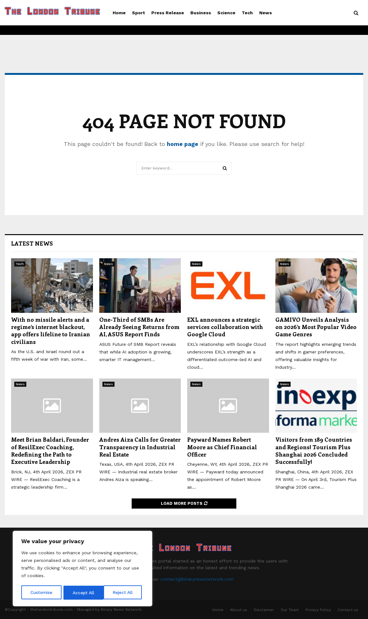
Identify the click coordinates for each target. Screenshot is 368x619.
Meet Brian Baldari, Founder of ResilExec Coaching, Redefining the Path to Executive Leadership (50, 450)
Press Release (167, 12)
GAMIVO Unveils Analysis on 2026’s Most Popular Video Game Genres (316, 327)
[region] (82, 569)
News (265, 12)
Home (119, 12)
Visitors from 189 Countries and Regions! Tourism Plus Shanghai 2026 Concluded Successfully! (313, 450)
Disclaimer (264, 610)
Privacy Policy (318, 610)
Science (226, 12)
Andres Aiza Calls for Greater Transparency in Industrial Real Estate (140, 447)
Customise (41, 592)
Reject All (83, 592)
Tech (247, 12)
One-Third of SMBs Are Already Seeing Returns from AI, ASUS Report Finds (139, 327)
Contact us (348, 610)
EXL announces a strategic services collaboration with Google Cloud (225, 327)
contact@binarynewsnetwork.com (197, 579)
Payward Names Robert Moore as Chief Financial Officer (222, 447)
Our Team (290, 610)
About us (238, 610)
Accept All (124, 592)
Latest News (32, 243)
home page (182, 144)
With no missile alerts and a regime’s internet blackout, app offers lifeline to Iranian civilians (50, 331)
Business (200, 12)
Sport (138, 12)
